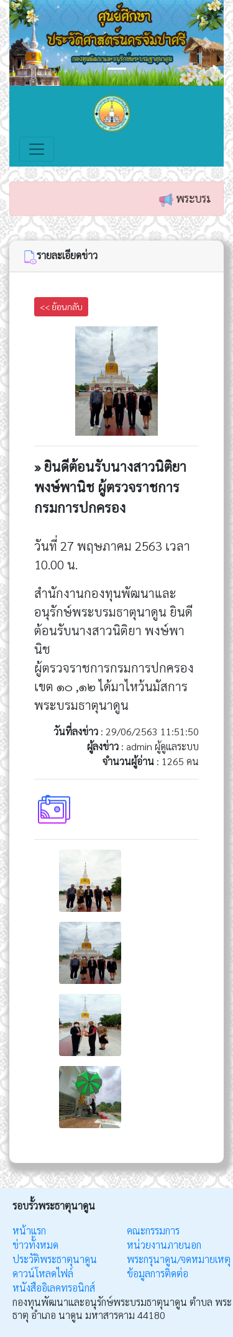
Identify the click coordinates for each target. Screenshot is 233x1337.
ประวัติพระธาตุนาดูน (54, 1259)
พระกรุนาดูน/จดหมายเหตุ (179, 1259)
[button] (25, 43)
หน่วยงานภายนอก (164, 1244)
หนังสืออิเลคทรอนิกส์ (53, 1287)
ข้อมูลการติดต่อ (157, 1273)
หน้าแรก (29, 1230)
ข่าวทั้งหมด (35, 1244)
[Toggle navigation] (36, 149)
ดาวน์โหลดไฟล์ (42, 1273)
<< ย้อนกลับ (61, 306)
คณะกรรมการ (153, 1230)
